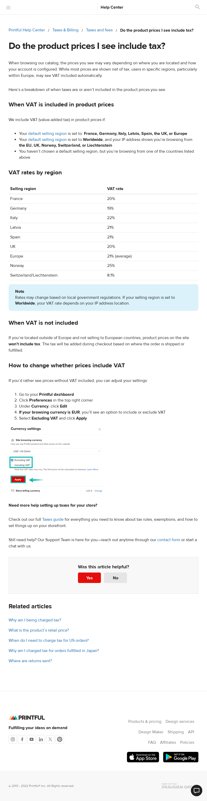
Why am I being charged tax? (35, 620)
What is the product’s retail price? (39, 630)
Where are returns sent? (30, 660)
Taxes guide (53, 519)
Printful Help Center (27, 30)
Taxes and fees (99, 30)
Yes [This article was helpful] (89, 578)
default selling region (47, 133)
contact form (168, 539)
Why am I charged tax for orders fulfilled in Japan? (54, 650)
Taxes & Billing (65, 30)
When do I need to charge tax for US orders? (49, 640)
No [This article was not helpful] (115, 578)
